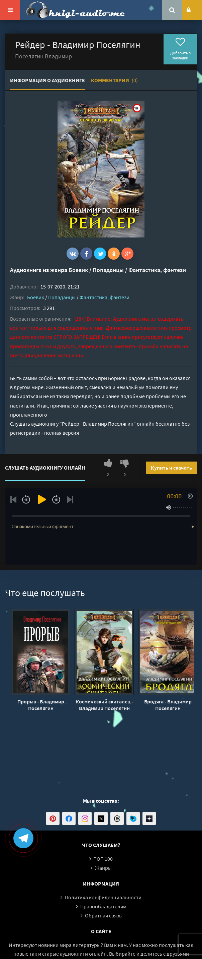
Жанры (103, 867)
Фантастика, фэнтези (157, 270)
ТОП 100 (103, 858)
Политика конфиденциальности (103, 897)
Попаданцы (108, 270)
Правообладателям (103, 906)
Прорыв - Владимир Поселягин (40, 704)
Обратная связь (103, 915)
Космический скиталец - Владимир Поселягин (104, 704)
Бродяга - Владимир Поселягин (168, 704)
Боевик (78, 270)
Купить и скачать (171, 467)
